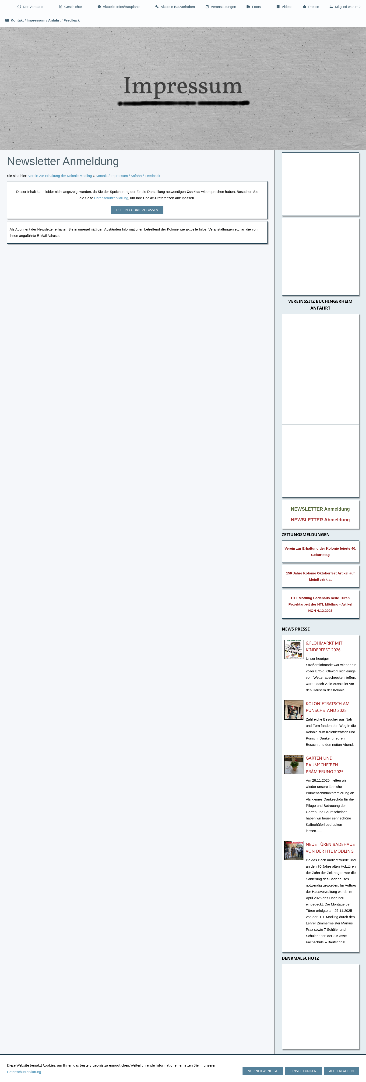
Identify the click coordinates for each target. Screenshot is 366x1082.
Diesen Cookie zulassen (137, 210)
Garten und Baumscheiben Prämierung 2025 (325, 764)
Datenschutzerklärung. (24, 1072)
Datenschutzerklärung (111, 198)
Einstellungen (303, 1071)
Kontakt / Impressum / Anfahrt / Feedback (128, 176)
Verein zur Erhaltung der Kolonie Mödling (60, 176)
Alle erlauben (341, 1071)
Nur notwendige (263, 1071)
